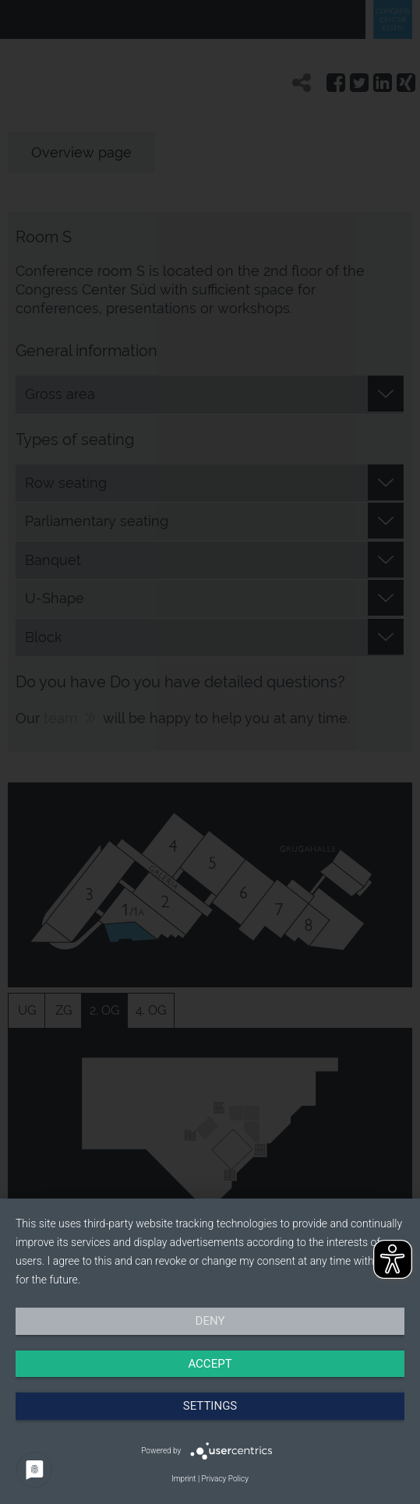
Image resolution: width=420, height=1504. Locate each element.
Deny (210, 1321)
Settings (210, 1406)
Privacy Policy (225, 1478)
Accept (209, 1364)
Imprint (183, 1478)
